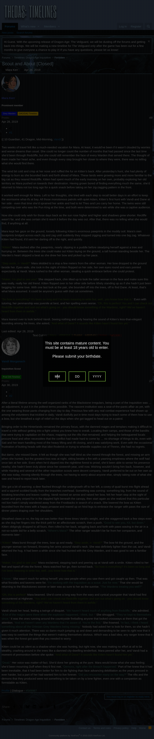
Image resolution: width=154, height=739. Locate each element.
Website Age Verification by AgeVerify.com (149, 738)
